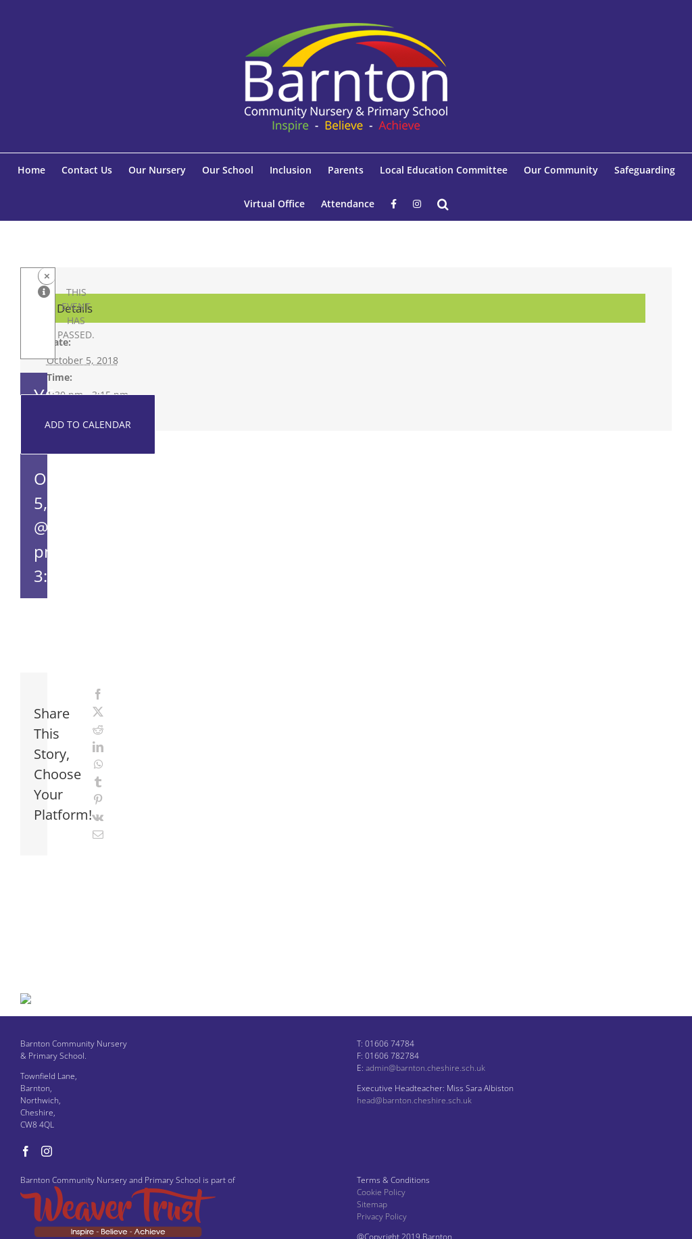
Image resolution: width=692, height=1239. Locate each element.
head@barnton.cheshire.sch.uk (414, 1120)
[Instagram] (46, 1171)
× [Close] (47, 276)
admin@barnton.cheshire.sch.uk (425, 1088)
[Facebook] (25, 1171)
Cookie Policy (381, 1212)
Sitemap (372, 1224)
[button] (443, 204)
